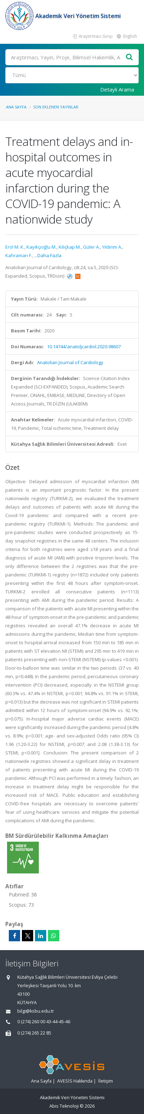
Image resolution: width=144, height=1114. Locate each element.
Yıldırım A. (112, 247)
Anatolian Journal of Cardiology (70, 362)
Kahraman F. (18, 255)
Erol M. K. (14, 247)
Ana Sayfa (16, 106)
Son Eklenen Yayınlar (55, 106)
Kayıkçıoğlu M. (41, 247)
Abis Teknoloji (64, 1106)
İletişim (105, 1081)
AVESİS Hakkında (74, 1081)
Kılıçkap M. (70, 247)
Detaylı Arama (117, 89)
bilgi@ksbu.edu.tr (35, 1011)
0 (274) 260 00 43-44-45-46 (43, 1022)
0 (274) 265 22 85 (34, 1033)
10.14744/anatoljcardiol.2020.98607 (84, 346)
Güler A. (91, 247)
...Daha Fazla (47, 255)
